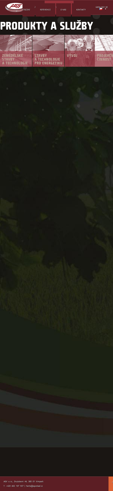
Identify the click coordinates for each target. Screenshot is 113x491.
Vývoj (72, 55)
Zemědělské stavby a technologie (15, 59)
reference (45, 10)
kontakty (81, 10)
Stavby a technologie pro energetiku (48, 59)
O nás (63, 10)
